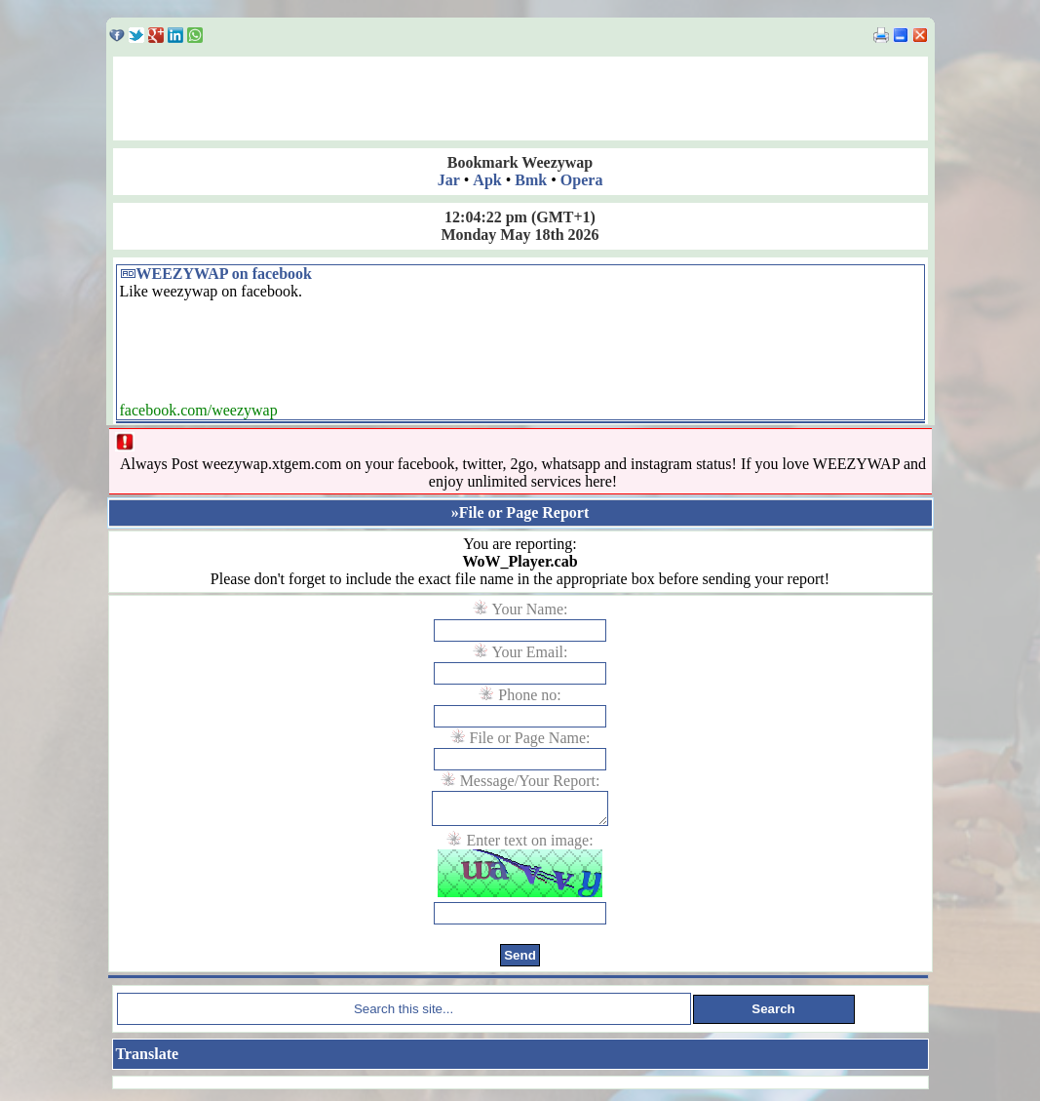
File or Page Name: (530, 737)
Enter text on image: (529, 846)
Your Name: (530, 609)
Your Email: (530, 652)
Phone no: (529, 695)
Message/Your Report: (530, 780)
